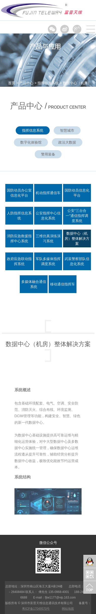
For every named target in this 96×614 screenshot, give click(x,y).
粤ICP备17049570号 (36, 608)
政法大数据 (67, 142)
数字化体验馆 (31, 142)
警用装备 (48, 154)
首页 (11, 83)
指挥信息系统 (48, 83)
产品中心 (26, 83)
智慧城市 (67, 130)
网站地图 (68, 608)
